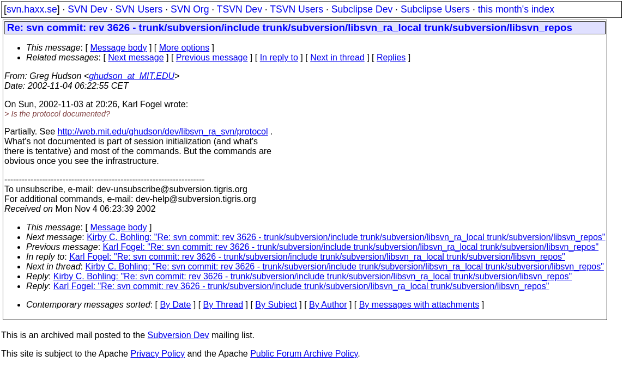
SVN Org (190, 9)
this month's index (516, 9)
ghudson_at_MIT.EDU (131, 76)
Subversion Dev (178, 335)
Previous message (212, 57)
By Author (328, 304)
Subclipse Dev (361, 9)
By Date (175, 304)
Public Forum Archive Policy (304, 353)
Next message (136, 57)
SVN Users (138, 9)
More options (184, 47)
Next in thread (337, 57)
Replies (391, 57)
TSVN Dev (239, 9)
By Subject (276, 304)
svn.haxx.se (32, 9)
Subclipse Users (435, 9)
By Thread (223, 304)
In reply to (279, 57)
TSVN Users (296, 9)
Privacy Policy (157, 353)
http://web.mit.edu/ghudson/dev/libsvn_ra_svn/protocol (163, 131)
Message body (118, 47)
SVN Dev (87, 9)
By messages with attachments (419, 304)
